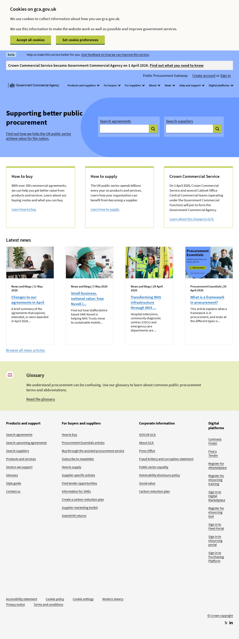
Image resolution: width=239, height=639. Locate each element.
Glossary (12, 475)
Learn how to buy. (24, 209)
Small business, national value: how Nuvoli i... (87, 298)
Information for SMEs (76, 491)
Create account (203, 75)
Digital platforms (221, 85)
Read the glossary (40, 399)
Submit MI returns (74, 516)
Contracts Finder (215, 441)
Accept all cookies (31, 40)
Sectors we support (19, 467)
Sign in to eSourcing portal (215, 540)
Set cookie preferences (80, 40)
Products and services (21, 459)
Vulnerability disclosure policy (159, 475)
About (154, 85)
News (170, 85)
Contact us (13, 491)
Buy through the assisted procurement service (93, 451)
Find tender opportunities (79, 483)
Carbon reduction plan (154, 491)
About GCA (146, 443)
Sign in (225, 75)
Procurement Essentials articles (83, 443)
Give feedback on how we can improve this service (115, 55)
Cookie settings (83, 599)
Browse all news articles (25, 350)
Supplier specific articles (78, 475)
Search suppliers (179, 121)
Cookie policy (55, 599)
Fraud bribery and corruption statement (166, 459)
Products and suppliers (83, 85)
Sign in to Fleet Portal (216, 526)
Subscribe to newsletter (78, 459)
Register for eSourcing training (216, 480)
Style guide (13, 483)
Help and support (191, 85)
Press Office (147, 451)
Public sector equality (153, 467)
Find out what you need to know (177, 65)
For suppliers (134, 85)
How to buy (69, 434)
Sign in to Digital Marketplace (216, 496)
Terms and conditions (48, 604)
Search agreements (115, 121)
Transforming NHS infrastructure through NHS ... (146, 302)
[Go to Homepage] (220, 602)
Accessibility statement (21, 599)
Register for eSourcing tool (216, 512)
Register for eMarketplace (217, 465)
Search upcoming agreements (26, 443)
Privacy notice (15, 604)
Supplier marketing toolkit (80, 507)
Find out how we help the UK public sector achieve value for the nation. (38, 136)
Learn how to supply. (105, 209)
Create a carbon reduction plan (83, 499)
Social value (147, 483)
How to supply (71, 467)
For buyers (112, 85)
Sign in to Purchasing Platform (216, 557)
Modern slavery (112, 599)
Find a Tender (213, 453)
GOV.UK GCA (147, 434)
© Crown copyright (220, 615)
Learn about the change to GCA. (191, 219)
